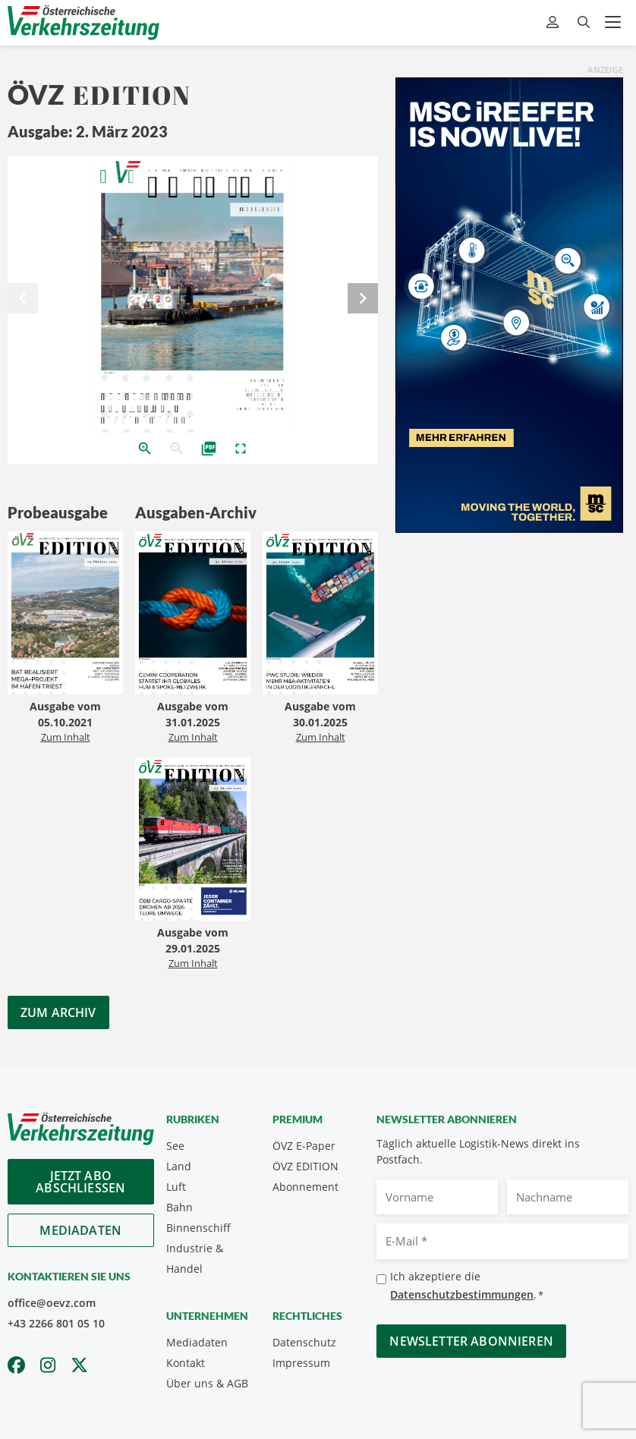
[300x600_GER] (509, 303)
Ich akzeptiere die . (466, 1286)
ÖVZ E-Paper (303, 1145)
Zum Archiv (58, 1012)
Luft (176, 1186)
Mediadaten (80, 1230)
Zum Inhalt (65, 737)
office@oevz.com (52, 1303)
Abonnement (305, 1186)
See (175, 1145)
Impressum (301, 1363)
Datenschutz (304, 1342)
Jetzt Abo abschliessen (80, 1181)
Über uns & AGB (207, 1383)
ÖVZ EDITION (305, 1166)
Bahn (179, 1207)
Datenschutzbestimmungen (462, 1294)
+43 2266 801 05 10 (56, 1323)
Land (178, 1166)
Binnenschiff (198, 1227)
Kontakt (185, 1363)
